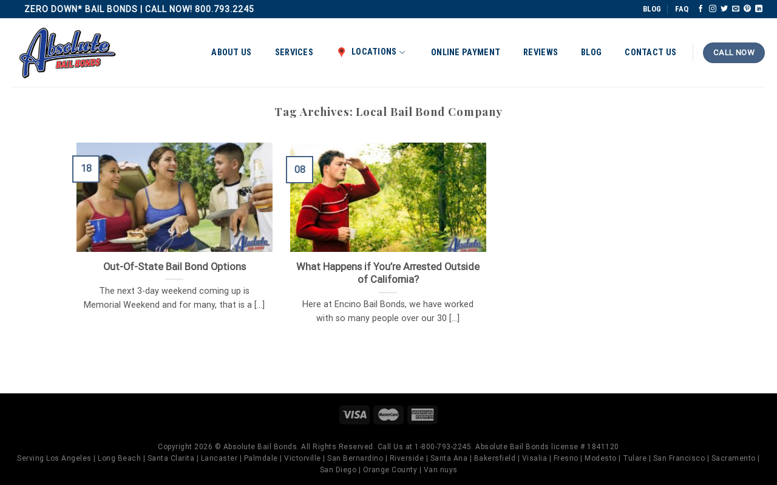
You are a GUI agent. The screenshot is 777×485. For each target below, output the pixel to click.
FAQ (681, 8)
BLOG (652, 8)
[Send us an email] (735, 9)
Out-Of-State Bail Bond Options (174, 267)
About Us (231, 52)
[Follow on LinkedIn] (758, 9)
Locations (370, 52)
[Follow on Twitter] (724, 9)
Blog (591, 52)
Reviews (540, 52)
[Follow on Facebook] (700, 9)
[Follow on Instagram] (712, 9)
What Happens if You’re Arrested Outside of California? (388, 273)
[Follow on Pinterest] (747, 9)
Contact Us (650, 52)
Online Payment (465, 52)
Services (294, 52)
